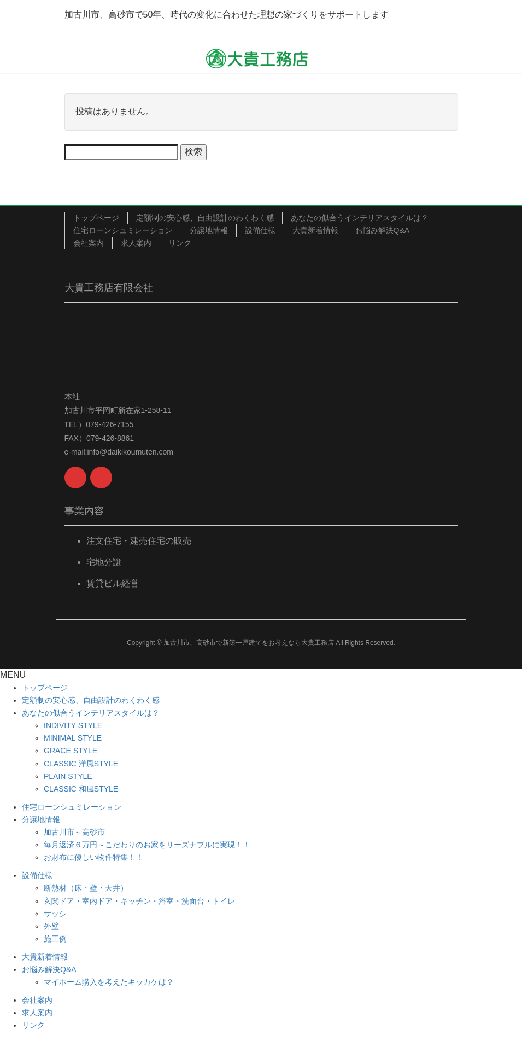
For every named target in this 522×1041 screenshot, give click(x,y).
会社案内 (88, 243)
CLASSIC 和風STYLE (81, 788)
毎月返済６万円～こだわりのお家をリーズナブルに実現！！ (147, 844)
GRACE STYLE (70, 750)
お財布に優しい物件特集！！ (93, 857)
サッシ (55, 913)
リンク (179, 243)
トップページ (96, 217)
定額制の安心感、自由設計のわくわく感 (205, 217)
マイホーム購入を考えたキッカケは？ (109, 982)
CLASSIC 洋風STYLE (81, 763)
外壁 (51, 926)
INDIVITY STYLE (73, 725)
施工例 (55, 938)
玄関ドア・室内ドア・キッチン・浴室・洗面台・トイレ (139, 901)
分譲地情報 (209, 230)
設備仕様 (260, 230)
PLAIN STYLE (68, 776)
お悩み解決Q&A (382, 230)
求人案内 (136, 243)
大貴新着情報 (315, 230)
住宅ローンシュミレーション (123, 230)
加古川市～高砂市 (74, 832)
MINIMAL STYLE (73, 738)
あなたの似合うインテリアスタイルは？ (360, 217)
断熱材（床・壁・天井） (86, 887)
